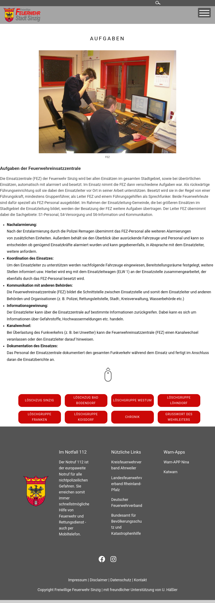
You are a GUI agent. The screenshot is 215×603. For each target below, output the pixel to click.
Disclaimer (98, 580)
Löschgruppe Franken (39, 417)
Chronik (132, 417)
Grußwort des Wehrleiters (178, 417)
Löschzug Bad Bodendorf (86, 400)
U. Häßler (169, 590)
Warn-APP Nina (176, 462)
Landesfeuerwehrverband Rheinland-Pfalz (126, 484)
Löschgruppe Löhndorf (179, 400)
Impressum (77, 580)
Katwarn (170, 472)
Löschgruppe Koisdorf (86, 417)
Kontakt (140, 580)
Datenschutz (120, 580)
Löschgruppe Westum (132, 400)
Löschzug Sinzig (39, 400)
